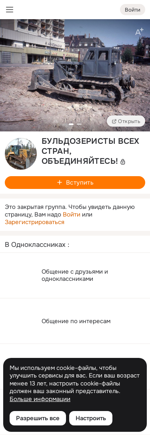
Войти (71, 214)
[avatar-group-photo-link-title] (21, 154)
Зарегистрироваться (34, 222)
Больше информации (40, 399)
